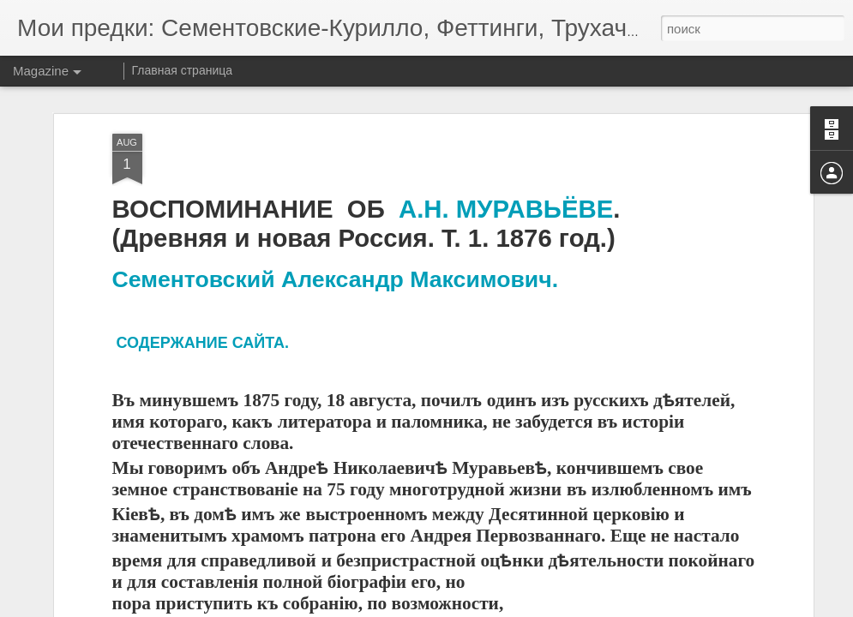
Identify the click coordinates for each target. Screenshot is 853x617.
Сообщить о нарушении (554, 607)
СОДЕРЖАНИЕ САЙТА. (203, 325)
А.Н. (427, 191)
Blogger (480, 607)
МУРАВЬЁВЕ (534, 191)
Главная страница (182, 70)
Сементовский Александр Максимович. (335, 262)
